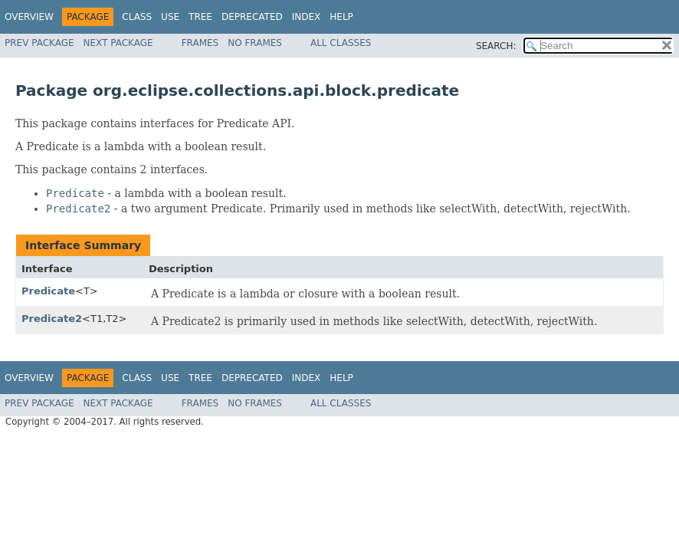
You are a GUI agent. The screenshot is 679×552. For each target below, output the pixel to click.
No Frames (255, 43)
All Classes (340, 43)
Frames (200, 43)
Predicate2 (51, 318)
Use (170, 17)
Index (306, 17)
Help (341, 17)
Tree (200, 17)
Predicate (48, 291)
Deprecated (252, 17)
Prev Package (39, 43)
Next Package (118, 43)
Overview (29, 17)
